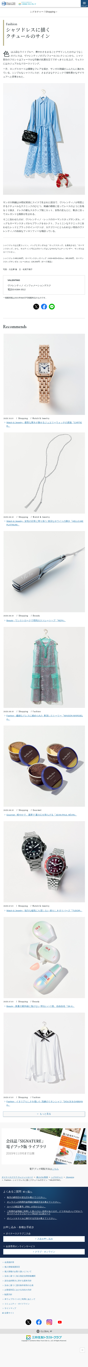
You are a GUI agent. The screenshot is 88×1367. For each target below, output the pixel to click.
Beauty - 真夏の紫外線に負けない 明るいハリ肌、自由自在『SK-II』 (39, 1006)
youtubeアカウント (60, 1322)
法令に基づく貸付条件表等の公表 (19, 1285)
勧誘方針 (8, 1294)
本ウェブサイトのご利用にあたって (20, 1299)
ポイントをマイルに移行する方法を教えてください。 (32, 1218)
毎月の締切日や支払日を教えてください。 (27, 1197)
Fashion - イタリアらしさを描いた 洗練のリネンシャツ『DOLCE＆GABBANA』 (43, 1103)
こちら (55, 1169)
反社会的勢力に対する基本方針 (18, 1281)
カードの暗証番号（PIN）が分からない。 (26, 1207)
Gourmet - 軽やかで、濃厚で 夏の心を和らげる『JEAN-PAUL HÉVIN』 (40, 815)
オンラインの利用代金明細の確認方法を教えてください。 (34, 1202)
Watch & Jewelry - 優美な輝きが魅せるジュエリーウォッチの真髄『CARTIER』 (43, 424)
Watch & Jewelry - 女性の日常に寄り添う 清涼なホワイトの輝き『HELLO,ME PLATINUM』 (43, 523)
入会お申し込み (45, 1239)
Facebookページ (39, 1322)
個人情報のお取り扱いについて (18, 1271)
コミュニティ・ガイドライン (17, 1304)
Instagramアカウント (49, 1322)
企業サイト (9, 1313)
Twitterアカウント (28, 1322)
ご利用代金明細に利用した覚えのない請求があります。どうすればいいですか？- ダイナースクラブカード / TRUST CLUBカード (45, 1212)
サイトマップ (10, 1308)
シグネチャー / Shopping (42, 11)
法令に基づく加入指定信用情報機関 (20, 1276)
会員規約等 (9, 1262)
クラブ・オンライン (45, 1251)
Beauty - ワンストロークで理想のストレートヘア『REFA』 (35, 620)
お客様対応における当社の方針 (18, 1290)
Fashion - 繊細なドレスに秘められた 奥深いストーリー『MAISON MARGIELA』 (43, 717)
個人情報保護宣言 (12, 1267)
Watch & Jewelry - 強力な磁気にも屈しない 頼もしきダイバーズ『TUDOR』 (43, 910)
